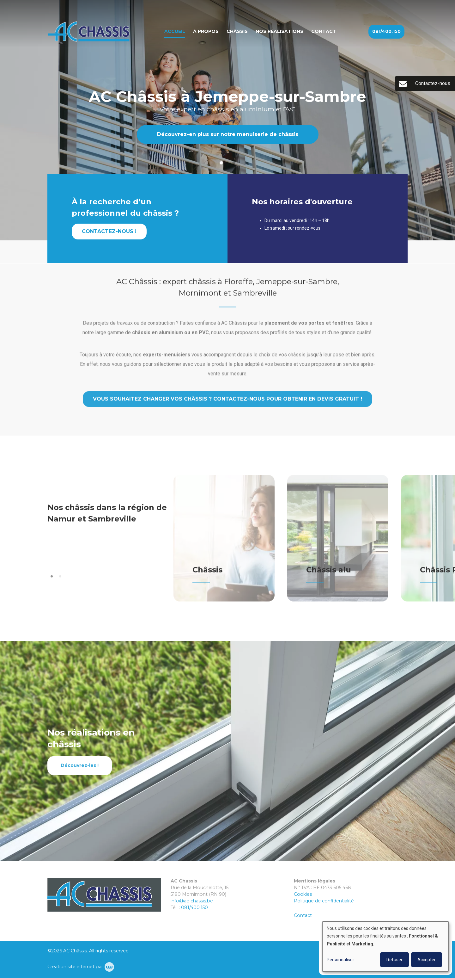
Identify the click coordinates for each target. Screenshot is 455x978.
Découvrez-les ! (80, 770)
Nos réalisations (279, 31)
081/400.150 (194, 907)
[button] (51, 581)
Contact (323, 31)
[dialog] (385, 946)
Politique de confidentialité (324, 901)
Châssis (237, 31)
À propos (206, 31)
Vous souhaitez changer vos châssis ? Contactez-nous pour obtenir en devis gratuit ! (227, 404)
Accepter (426, 959)
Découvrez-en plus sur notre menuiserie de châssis (227, 134)
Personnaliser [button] (340, 959)
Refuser (394, 959)
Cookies (303, 894)
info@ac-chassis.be (192, 901)
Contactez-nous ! (109, 232)
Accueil (174, 31)
